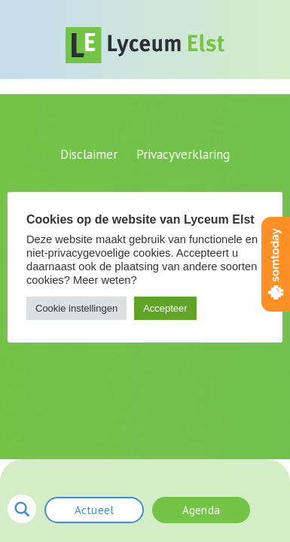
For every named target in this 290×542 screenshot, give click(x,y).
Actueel (94, 510)
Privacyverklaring (183, 154)
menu (270, 508)
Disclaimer (89, 154)
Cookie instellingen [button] (76, 308)
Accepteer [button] (165, 308)
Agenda (201, 510)
